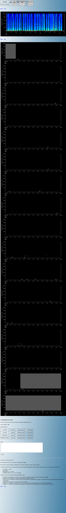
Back (2, 8)
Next (5, 8)
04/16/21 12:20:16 (5, 4)
